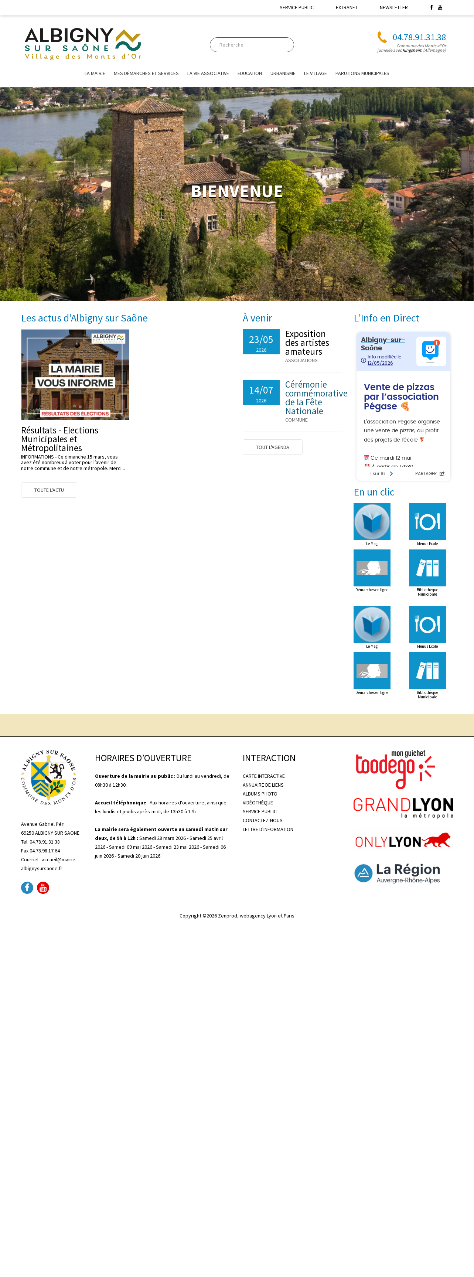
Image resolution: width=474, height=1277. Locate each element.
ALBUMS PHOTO (260, 793)
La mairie (95, 73)
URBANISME (283, 73)
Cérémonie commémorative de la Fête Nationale (316, 397)
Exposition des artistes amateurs (307, 342)
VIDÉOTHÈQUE (258, 802)
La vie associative (208, 73)
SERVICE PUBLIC (297, 7)
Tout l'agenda (272, 447)
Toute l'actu (49, 490)
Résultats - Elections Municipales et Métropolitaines (59, 439)
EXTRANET (347, 7)
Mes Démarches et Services (146, 73)
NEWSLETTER (394, 7)
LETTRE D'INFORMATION (268, 829)
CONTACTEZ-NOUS (263, 820)
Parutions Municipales (362, 73)
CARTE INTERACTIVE (264, 776)
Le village (315, 73)
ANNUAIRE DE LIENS (263, 784)
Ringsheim (412, 50)
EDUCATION (250, 73)
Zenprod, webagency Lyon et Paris (256, 915)
